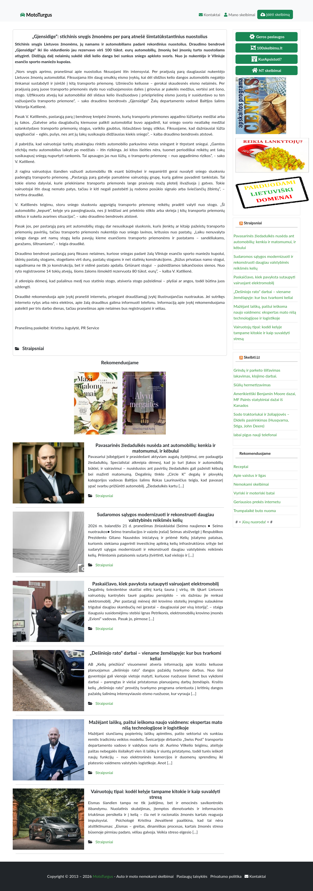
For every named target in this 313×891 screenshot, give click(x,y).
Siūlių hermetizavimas (252, 384)
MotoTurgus (36, 15)
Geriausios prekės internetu (257, 501)
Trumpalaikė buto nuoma (255, 510)
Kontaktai (209, 14)
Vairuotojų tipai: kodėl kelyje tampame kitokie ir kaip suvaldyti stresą (262, 332)
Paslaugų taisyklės (192, 876)
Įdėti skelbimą (275, 14)
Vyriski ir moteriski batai (254, 493)
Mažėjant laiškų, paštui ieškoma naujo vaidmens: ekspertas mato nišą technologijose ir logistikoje (265, 312)
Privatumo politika (226, 876)
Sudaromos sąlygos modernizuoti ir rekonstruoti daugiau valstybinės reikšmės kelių (263, 262)
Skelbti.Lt (252, 357)
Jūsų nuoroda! (254, 521)
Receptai (241, 466)
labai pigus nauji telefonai (255, 434)
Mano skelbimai (239, 14)
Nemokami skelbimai (251, 484)
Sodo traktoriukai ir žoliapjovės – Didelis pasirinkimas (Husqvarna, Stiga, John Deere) (261, 420)
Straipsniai (104, 495)
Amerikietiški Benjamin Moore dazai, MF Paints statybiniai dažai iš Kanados (265, 399)
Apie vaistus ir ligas (250, 475)
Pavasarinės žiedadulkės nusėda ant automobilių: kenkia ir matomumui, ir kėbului (265, 241)
